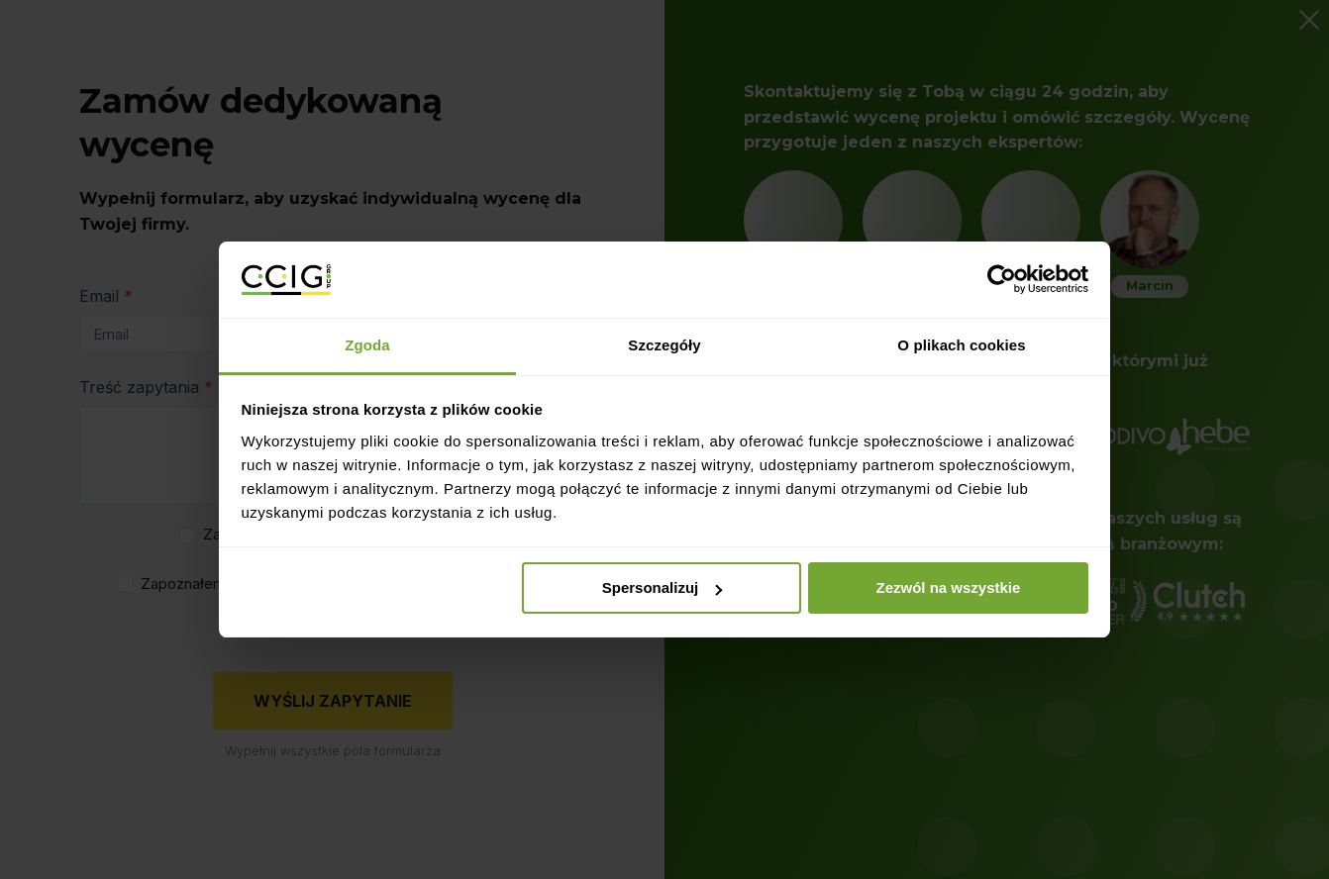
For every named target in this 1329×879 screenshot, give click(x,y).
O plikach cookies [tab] (961, 345)
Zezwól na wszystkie (947, 587)
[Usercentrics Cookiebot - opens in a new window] (1001, 279)
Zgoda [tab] (367, 345)
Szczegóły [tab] (664, 345)
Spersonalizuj (662, 587)
